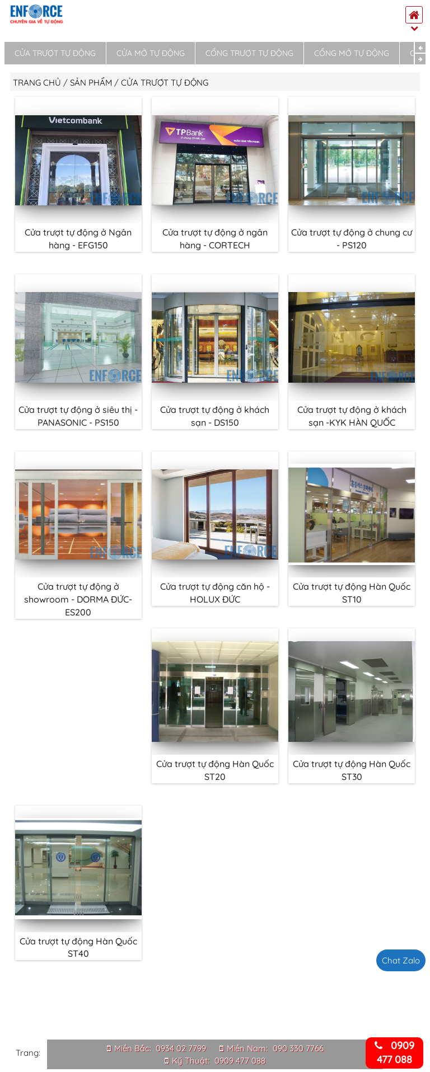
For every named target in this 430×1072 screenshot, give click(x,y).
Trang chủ (37, 82)
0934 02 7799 (181, 1048)
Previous (420, 47)
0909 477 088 (239, 1060)
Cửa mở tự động (150, 53)
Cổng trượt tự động (249, 53)
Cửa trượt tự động (55, 53)
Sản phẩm (91, 82)
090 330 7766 (298, 1048)
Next (420, 59)
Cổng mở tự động (351, 53)
